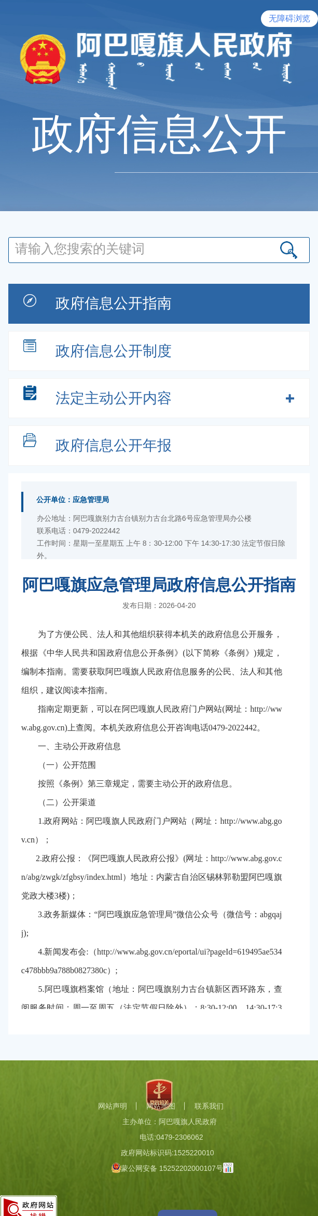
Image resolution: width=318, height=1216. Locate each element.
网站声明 (112, 1106)
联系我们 (209, 1106)
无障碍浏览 (289, 18)
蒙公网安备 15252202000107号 (167, 1168)
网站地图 (160, 1106)
